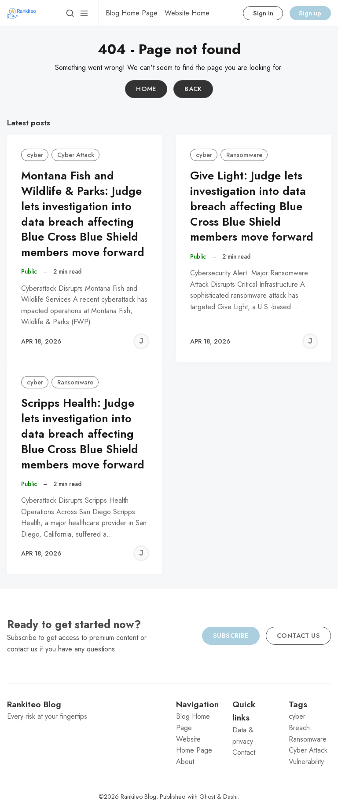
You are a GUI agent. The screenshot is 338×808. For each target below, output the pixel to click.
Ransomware (244, 154)
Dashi (230, 796)
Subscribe (231, 635)
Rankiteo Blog (138, 796)
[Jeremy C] (141, 341)
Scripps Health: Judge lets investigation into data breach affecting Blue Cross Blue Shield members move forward (82, 433)
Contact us (298, 635)
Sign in (263, 13)
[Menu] (84, 13)
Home (146, 88)
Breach (299, 728)
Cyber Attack (75, 154)
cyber (35, 154)
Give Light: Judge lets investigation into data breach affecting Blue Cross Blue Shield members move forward (251, 206)
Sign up (310, 13)
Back (193, 88)
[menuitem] (132, 13)
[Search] (70, 13)
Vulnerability (306, 762)
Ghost (207, 796)
